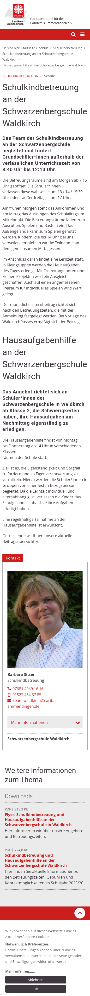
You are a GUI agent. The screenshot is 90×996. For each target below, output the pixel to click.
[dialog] (46, 961)
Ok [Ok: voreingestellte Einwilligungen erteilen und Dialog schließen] (36, 989)
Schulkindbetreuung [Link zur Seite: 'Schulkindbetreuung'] (68, 48)
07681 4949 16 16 (27, 688)
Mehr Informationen (29, 722)
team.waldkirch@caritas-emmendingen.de (32, 703)
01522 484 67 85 (26, 694)
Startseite (28, 48)
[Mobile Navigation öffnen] (82, 34)
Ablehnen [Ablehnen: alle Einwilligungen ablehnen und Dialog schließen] (35, 979)
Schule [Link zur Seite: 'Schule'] (44, 48)
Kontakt (13, 558)
